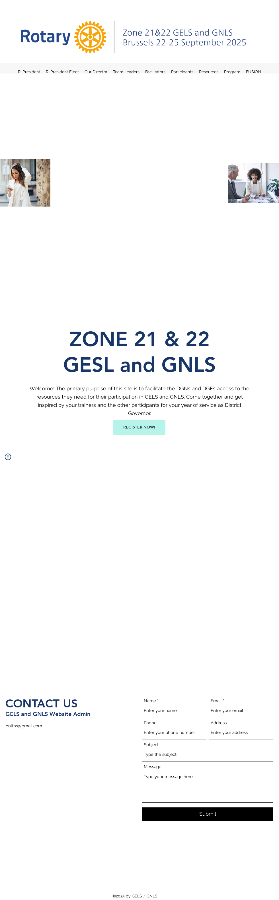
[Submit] (207, 814)
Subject (151, 745)
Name (150, 701)
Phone (150, 723)
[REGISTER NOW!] (139, 427)
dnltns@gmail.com (24, 725)
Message (152, 767)
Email (216, 701)
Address (219, 723)
